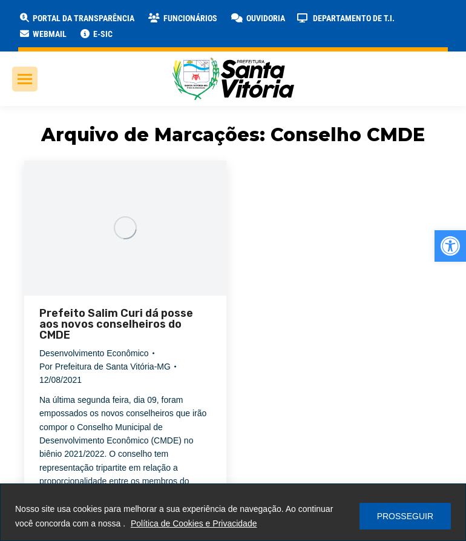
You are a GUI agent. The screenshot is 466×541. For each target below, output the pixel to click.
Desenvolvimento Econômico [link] (94, 353)
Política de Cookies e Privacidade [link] (194, 523)
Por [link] (105, 366)
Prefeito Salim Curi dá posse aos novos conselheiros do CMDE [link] (116, 324)
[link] (450, 246)
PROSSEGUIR (405, 516)
